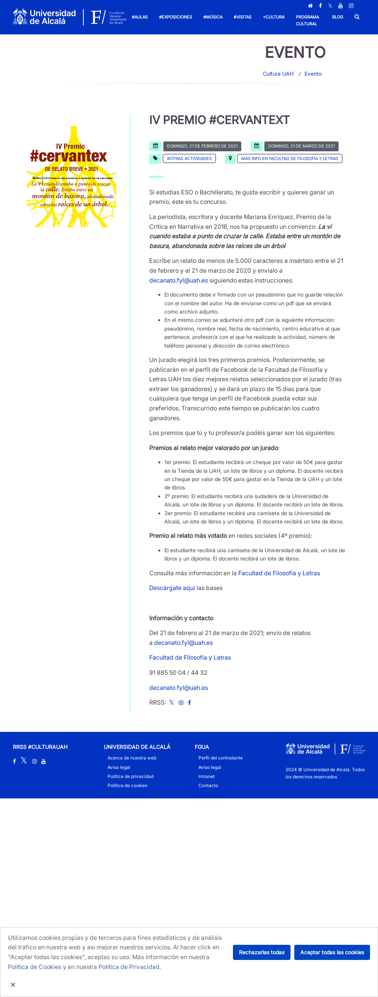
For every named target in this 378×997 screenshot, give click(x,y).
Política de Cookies (34, 967)
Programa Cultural (307, 20)
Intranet (206, 776)
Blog (337, 17)
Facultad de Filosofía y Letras (279, 573)
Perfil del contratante (220, 758)
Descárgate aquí (172, 588)
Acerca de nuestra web (132, 758)
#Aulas (140, 17)
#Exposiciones (175, 17)
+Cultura (273, 17)
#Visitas (242, 17)
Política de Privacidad (128, 967)
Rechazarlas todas (261, 952)
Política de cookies (127, 785)
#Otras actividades (189, 158)
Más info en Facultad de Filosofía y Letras (289, 158)
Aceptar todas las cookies (332, 952)
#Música (212, 17)
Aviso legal (119, 767)
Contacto (208, 785)
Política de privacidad (130, 776)
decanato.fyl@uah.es (178, 280)
